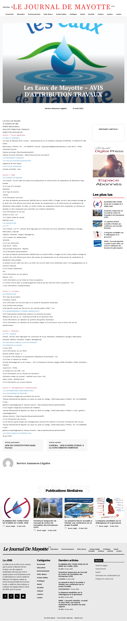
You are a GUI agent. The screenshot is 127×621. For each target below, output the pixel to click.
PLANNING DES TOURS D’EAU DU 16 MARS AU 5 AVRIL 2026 (113, 204)
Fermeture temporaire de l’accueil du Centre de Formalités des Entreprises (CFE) (114, 214)
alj (63, 81)
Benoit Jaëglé (10, 526)
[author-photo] (4, 526)
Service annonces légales (56, 108)
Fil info (61, 569)
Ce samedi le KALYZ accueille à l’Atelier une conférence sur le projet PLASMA (113, 224)
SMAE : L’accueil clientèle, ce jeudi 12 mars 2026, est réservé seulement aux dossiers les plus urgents (114, 244)
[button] (8, 7)
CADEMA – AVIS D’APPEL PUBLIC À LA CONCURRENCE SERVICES (66, 446)
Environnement (64, 589)
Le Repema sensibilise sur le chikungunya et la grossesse (113, 234)
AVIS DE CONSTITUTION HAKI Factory (20, 446)
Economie (62, 579)
